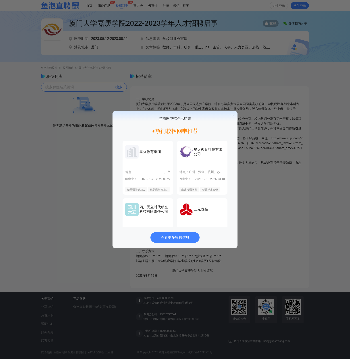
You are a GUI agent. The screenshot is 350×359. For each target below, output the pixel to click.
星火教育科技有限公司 (208, 151)
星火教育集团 (150, 152)
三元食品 (201, 209)
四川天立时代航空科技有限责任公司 (154, 209)
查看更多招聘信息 (175, 237)
